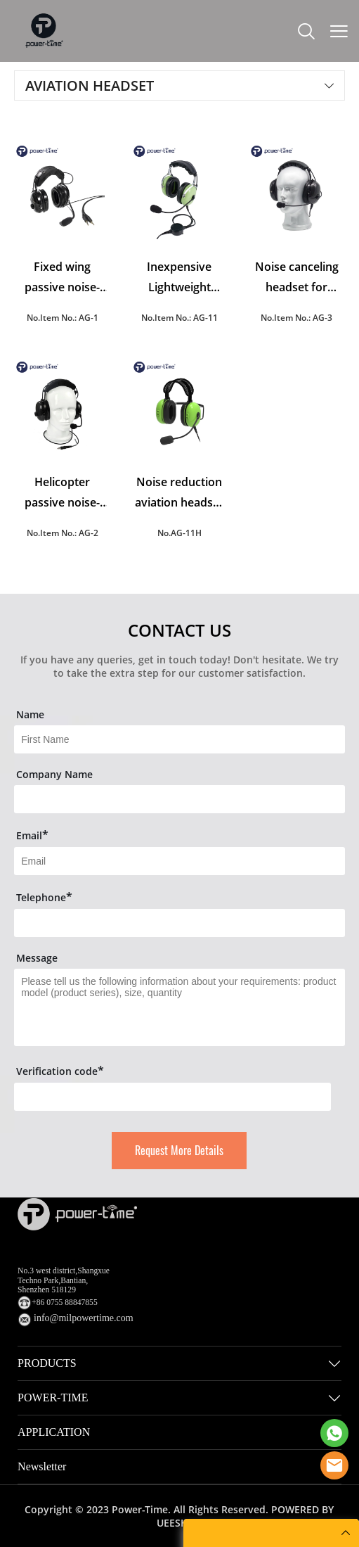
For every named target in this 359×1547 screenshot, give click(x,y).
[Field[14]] (179, 923)
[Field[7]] (179, 739)
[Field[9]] (179, 861)
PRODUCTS (47, 1363)
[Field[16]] (179, 799)
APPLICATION (54, 1432)
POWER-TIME (53, 1397)
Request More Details (179, 1150)
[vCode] (172, 1097)
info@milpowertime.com (83, 1318)
